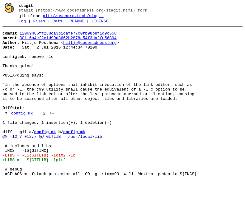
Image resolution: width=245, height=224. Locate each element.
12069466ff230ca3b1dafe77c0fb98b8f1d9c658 (68, 37)
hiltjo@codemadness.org (90, 48)
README (76, 24)
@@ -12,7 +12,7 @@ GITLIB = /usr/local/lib (52, 159)
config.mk (22, 133)
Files (39, 24)
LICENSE (100, 24)
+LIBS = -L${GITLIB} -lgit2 (34, 187)
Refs (57, 24)
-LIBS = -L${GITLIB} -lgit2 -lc (38, 181)
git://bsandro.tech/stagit (73, 18)
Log (22, 24)
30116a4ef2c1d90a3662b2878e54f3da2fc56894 (68, 42)
